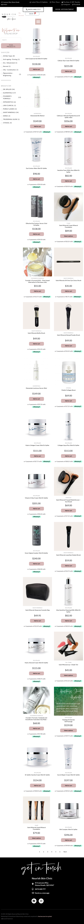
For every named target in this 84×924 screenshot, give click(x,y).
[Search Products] (11, 40)
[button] (33, 9)
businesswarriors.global (45, 916)
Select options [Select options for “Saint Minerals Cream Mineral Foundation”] (68, 236)
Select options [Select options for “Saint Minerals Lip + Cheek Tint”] (68, 675)
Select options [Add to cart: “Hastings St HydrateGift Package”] (68, 730)
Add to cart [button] (36, 69)
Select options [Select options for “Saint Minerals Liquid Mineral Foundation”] (36, 838)
